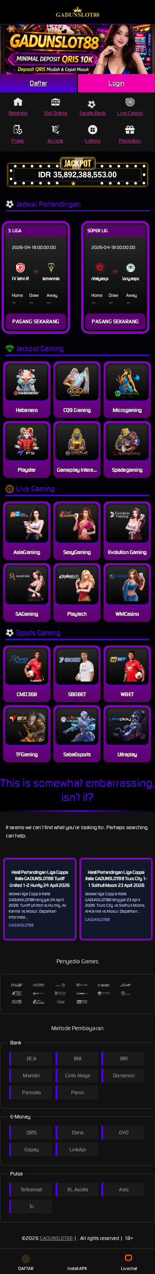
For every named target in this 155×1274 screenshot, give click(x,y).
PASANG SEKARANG (35, 321)
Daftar (38, 83)
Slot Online (55, 106)
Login (116, 83)
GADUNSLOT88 (56, 1238)
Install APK (77, 1263)
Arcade (55, 134)
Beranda (18, 106)
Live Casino (130, 106)
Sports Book (92, 108)
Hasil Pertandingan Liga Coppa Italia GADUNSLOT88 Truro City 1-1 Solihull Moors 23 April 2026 (116, 879)
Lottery (92, 134)
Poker (18, 134)
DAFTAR (26, 1263)
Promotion (130, 134)
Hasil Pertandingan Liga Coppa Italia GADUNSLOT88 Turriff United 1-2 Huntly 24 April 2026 (39, 879)
